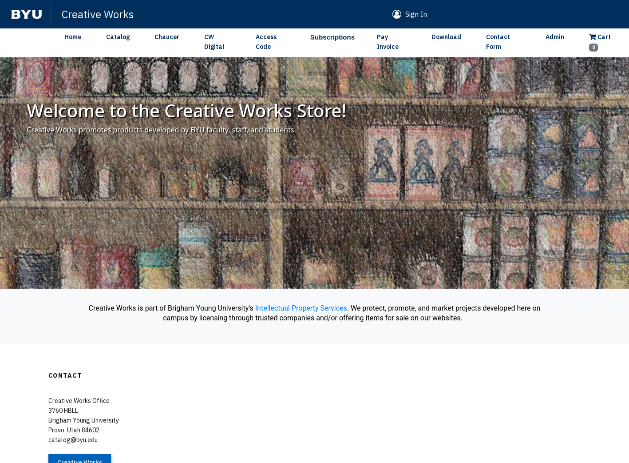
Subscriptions (332, 37)
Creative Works (98, 14)
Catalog (118, 37)
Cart (600, 42)
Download (446, 37)
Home (72, 37)
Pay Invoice (388, 42)
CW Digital (214, 42)
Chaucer (166, 37)
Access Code (266, 42)
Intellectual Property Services (301, 308)
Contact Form (498, 42)
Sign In (416, 14)
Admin (555, 37)
